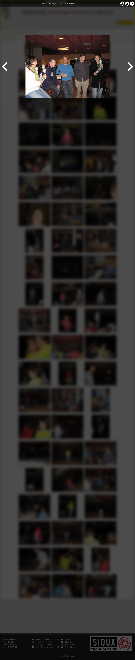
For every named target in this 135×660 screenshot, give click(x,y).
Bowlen (72, 3)
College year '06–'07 (57, 3)
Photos (43, 3)
